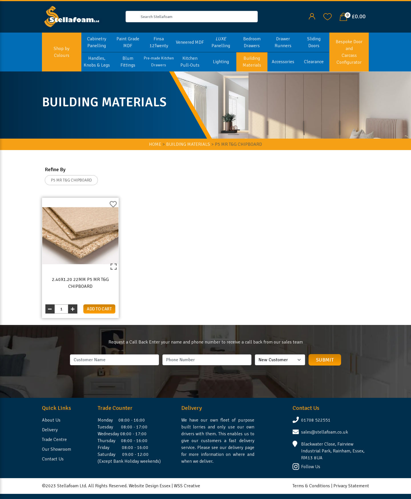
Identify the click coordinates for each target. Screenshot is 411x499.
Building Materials (252, 61)
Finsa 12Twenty (159, 42)
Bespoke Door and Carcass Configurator (349, 52)
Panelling (220, 42)
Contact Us (53, 459)
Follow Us (310, 467)
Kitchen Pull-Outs (190, 61)
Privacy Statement (351, 486)
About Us (51, 420)
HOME (155, 144)
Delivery (50, 430)
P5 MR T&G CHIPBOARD (71, 180)
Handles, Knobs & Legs (97, 61)
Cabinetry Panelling (96, 42)
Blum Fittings (127, 61)
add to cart (99, 309)
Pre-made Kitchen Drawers (159, 61)
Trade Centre (54, 439)
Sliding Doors (314, 42)
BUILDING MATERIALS (188, 144)
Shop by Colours (61, 52)
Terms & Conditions (311, 486)
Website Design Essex (149, 486)
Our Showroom (56, 449)
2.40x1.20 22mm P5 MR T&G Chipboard (80, 283)
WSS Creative (187, 486)
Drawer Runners (283, 42)
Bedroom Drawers (252, 42)
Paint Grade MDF (127, 42)
